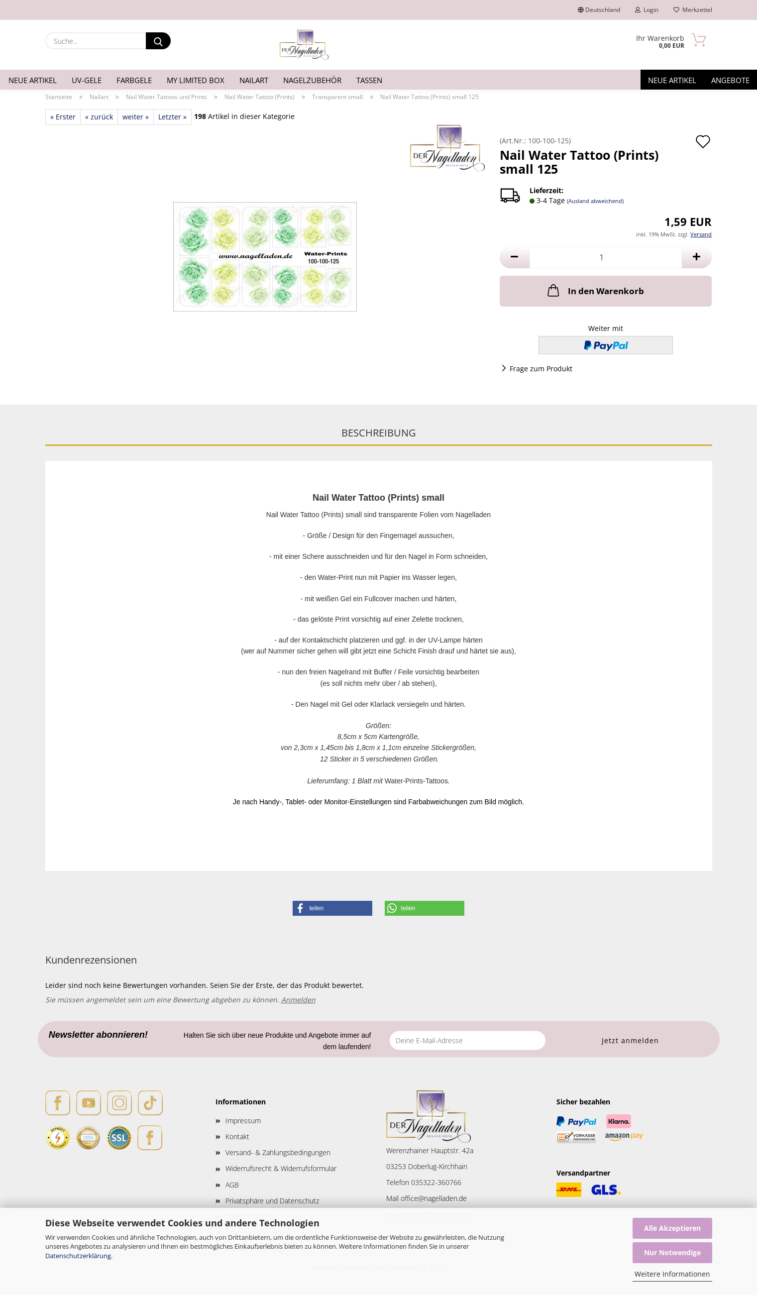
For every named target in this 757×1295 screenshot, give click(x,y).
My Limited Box (195, 80)
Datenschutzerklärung (78, 1255)
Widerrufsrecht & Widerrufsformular (280, 1168)
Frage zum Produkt (541, 368)
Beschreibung (378, 432)
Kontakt (237, 1136)
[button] (515, 257)
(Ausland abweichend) (595, 201)
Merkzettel (692, 9)
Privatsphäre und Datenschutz (272, 1200)
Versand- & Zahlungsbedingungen (277, 1152)
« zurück (99, 116)
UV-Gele (87, 80)
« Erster (63, 116)
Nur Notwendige (672, 1252)
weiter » (135, 116)
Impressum (243, 1120)
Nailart (253, 80)
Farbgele (134, 80)
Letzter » (172, 116)
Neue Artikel (32, 80)
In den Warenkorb (594, 290)
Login (646, 9)
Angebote (730, 80)
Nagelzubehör (312, 80)
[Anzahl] (606, 257)
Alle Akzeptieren (672, 1228)
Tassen (369, 80)
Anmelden (298, 999)
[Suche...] (158, 40)
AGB (232, 1184)
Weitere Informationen (672, 1274)
